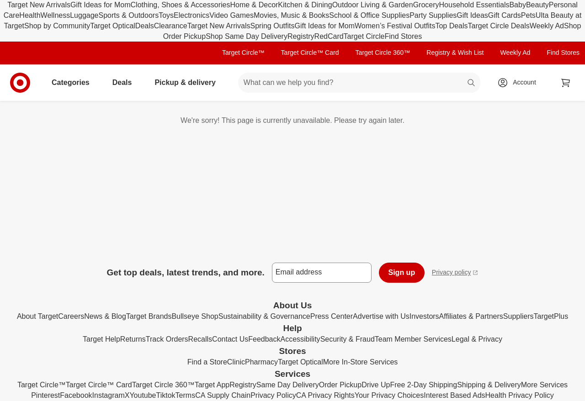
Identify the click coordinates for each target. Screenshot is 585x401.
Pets (528, 15)
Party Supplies (433, 15)
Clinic (236, 362)
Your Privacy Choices (389, 395)
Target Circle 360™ (382, 52)
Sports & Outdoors (129, 15)
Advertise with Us (381, 316)
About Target (37, 316)
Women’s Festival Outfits (395, 26)
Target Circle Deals (499, 26)
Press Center (331, 316)
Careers (71, 316)
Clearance (170, 26)
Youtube (142, 395)
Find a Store (207, 362)
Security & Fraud (347, 339)
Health (29, 15)
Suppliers (518, 316)
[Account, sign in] (519, 83)
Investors (424, 316)
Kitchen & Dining (305, 5)
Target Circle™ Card (310, 52)
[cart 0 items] (566, 83)
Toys (166, 15)
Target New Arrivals (38, 5)
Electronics (191, 15)
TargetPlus (551, 316)
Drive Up (376, 385)
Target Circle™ (243, 52)
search (471, 83)
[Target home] (20, 83)
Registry (300, 36)
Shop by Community (57, 26)
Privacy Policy (273, 395)
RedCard (329, 36)
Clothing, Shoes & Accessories (180, 5)
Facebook (76, 395)
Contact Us (230, 339)
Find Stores (403, 36)
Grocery (426, 5)
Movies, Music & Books (291, 15)
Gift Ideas (472, 15)
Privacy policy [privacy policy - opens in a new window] (455, 273)
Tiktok (166, 395)
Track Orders (167, 339)
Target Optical (112, 26)
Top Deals (451, 26)
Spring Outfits (272, 26)
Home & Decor (254, 5)
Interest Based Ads (454, 395)
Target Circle (364, 36)
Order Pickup (340, 385)
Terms (186, 395)
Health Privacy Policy (519, 395)
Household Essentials (474, 5)
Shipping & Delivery (489, 385)
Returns (133, 339)
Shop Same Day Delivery (246, 36)
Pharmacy (261, 362)
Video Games (231, 15)
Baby (517, 5)
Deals (144, 26)
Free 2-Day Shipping (423, 385)
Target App (212, 385)
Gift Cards (504, 15)
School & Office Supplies (369, 15)
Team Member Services (413, 339)
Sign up (401, 272)
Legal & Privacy (477, 339)
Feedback (264, 339)
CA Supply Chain (222, 395)
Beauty (537, 5)
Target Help (101, 339)
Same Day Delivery (287, 385)
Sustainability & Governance (264, 316)
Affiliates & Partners (471, 316)
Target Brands (149, 316)
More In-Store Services (360, 362)
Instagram (108, 395)
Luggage (84, 15)
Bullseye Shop (194, 316)
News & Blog (105, 316)
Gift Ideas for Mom (100, 5)
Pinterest (45, 395)
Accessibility (300, 339)
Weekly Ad (547, 26)
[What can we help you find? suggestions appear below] (359, 83)
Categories (74, 82)
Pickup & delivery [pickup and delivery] (188, 82)
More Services (544, 385)
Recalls (200, 339)
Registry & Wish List (455, 52)
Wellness (55, 15)
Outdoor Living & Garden (372, 5)
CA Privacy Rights (325, 395)
